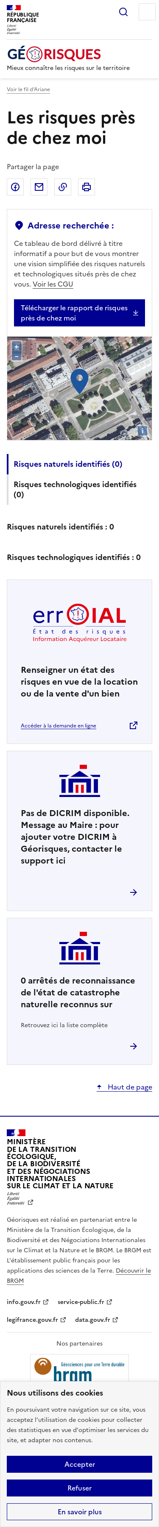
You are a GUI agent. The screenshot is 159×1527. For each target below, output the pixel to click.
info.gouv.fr (24, 1302)
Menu (147, 11)
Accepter (79, 1464)
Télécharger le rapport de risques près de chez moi (74, 313)
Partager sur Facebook (15, 186)
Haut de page (129, 1087)
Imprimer (86, 186)
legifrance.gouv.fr (32, 1319)
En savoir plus (80, 1512)
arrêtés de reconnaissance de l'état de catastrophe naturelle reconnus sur (78, 992)
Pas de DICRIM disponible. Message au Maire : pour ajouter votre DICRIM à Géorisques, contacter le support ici (75, 837)
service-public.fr (81, 1302)
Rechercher (123, 11)
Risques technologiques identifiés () (75, 489)
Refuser (79, 1488)
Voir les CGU (53, 284)
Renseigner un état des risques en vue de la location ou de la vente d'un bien (79, 681)
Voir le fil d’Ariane (28, 89)
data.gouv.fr (92, 1319)
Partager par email (39, 186)
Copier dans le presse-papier (62, 186)
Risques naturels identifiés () (68, 464)
